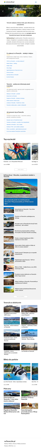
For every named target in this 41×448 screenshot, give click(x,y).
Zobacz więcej (20, 12)
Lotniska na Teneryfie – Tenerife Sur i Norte (15, 102)
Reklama (10, 443)
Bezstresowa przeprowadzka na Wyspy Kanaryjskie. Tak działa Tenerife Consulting (25, 231)
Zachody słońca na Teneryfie (12, 74)
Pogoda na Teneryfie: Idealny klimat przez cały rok (11, 411)
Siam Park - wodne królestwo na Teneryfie (11, 326)
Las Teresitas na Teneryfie (28, 351)
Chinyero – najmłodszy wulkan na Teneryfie (29, 326)
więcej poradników (20, 296)
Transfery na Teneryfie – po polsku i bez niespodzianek (18, 122)
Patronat (14, 443)
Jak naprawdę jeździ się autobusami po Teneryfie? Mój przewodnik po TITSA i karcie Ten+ (19, 201)
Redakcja (6, 443)
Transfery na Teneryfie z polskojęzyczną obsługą (25, 217)
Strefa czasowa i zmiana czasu (13, 100)
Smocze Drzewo (10, 72)
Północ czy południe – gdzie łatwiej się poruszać (16, 129)
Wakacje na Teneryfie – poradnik (13, 93)
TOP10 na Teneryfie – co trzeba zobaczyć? (15, 61)
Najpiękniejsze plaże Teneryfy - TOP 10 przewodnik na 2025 (24, 260)
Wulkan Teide (9, 65)
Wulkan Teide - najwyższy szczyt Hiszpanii (28, 314)
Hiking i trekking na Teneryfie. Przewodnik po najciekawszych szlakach (26, 282)
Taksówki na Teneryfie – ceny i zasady (14, 124)
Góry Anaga (9, 67)
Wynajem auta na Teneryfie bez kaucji (14, 120)
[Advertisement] (20, 426)
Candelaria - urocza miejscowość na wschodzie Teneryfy (10, 353)
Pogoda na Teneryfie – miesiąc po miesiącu (16, 98)
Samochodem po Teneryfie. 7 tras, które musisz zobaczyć (25, 210)
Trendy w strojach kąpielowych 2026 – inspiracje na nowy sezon (24, 239)
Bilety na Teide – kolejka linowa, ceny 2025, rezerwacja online (26, 267)
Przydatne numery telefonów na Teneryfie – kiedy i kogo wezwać (26, 275)
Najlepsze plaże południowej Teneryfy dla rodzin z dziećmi (25, 289)
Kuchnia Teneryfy (10, 77)
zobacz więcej (20, 169)
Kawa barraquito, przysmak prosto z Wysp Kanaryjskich (29, 411)
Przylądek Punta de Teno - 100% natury (10, 314)
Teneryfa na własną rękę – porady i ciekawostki (16, 105)
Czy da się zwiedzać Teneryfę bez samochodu (16, 131)
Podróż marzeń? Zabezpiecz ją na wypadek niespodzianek (26, 253)
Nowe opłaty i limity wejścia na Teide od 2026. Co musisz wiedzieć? (25, 246)
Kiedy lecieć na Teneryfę (12, 96)
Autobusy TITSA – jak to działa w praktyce (15, 126)
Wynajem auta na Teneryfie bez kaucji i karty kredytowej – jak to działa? (26, 224)
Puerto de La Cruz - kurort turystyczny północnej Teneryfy (10, 339)
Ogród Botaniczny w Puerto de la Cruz (14, 70)
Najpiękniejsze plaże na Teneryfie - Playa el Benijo (28, 338)
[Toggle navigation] (35, 2)
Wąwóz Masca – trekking (12, 63)
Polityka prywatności (21, 443)
